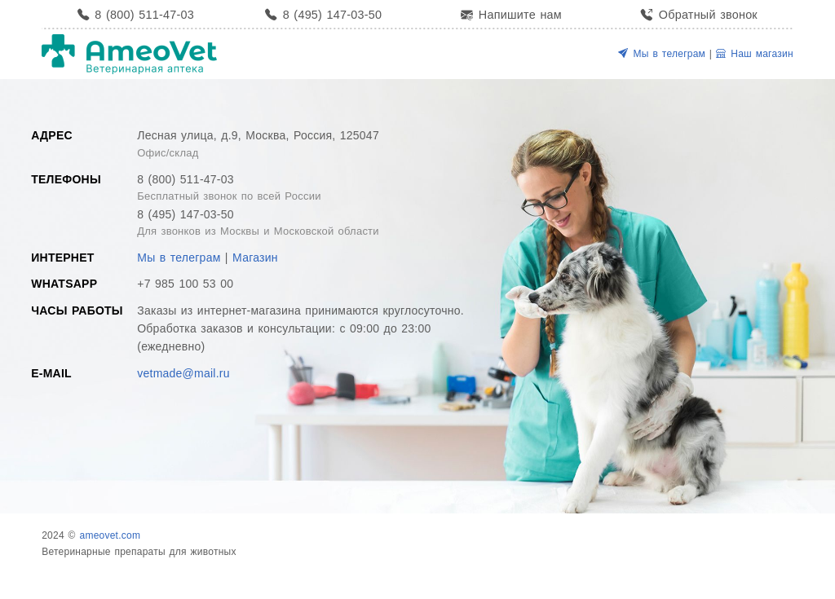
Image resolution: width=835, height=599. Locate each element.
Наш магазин (754, 53)
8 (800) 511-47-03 (135, 14)
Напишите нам (511, 14)
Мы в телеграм (661, 53)
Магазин (255, 257)
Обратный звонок (699, 14)
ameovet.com (109, 535)
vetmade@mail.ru (183, 373)
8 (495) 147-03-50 (323, 14)
